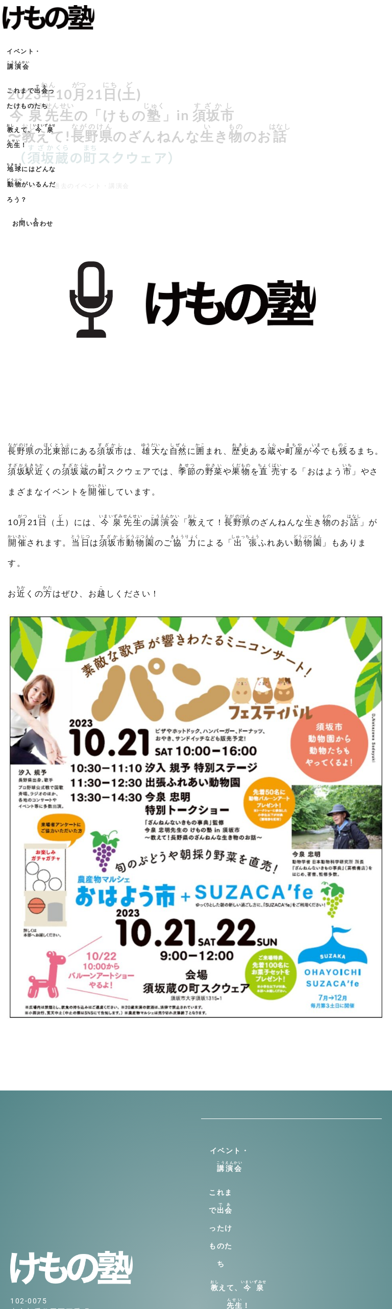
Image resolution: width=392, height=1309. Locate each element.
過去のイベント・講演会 (92, 185)
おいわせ (196, 74)
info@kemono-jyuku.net (56, 1220)
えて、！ (214, 50)
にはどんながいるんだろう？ (315, 50)
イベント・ (46, 50)
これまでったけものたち (127, 50)
